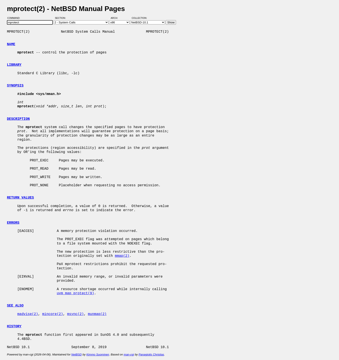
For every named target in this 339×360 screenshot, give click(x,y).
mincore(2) (52, 314)
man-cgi (129, 354)
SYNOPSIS (15, 85)
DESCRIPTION (18, 119)
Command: (15, 18)
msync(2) (75, 314)
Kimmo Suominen (97, 354)
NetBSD (76, 354)
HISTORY (14, 326)
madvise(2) (27, 314)
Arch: (116, 18)
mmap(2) (122, 256)
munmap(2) (97, 314)
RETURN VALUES (20, 197)
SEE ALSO (15, 305)
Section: (61, 18)
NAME (11, 44)
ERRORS (13, 222)
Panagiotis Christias (151, 354)
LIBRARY (14, 65)
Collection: (139, 18)
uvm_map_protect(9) (75, 293)
